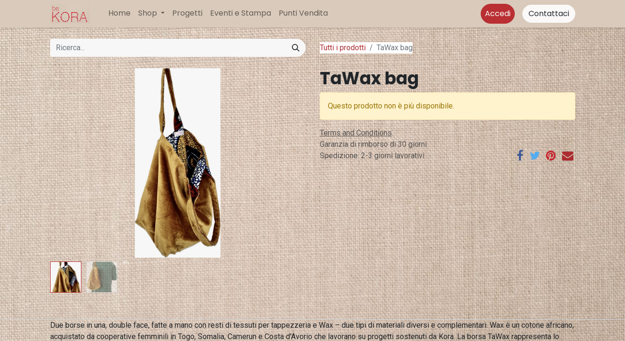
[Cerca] (296, 48)
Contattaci (548, 13)
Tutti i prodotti (343, 47)
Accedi (498, 13)
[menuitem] (119, 13)
